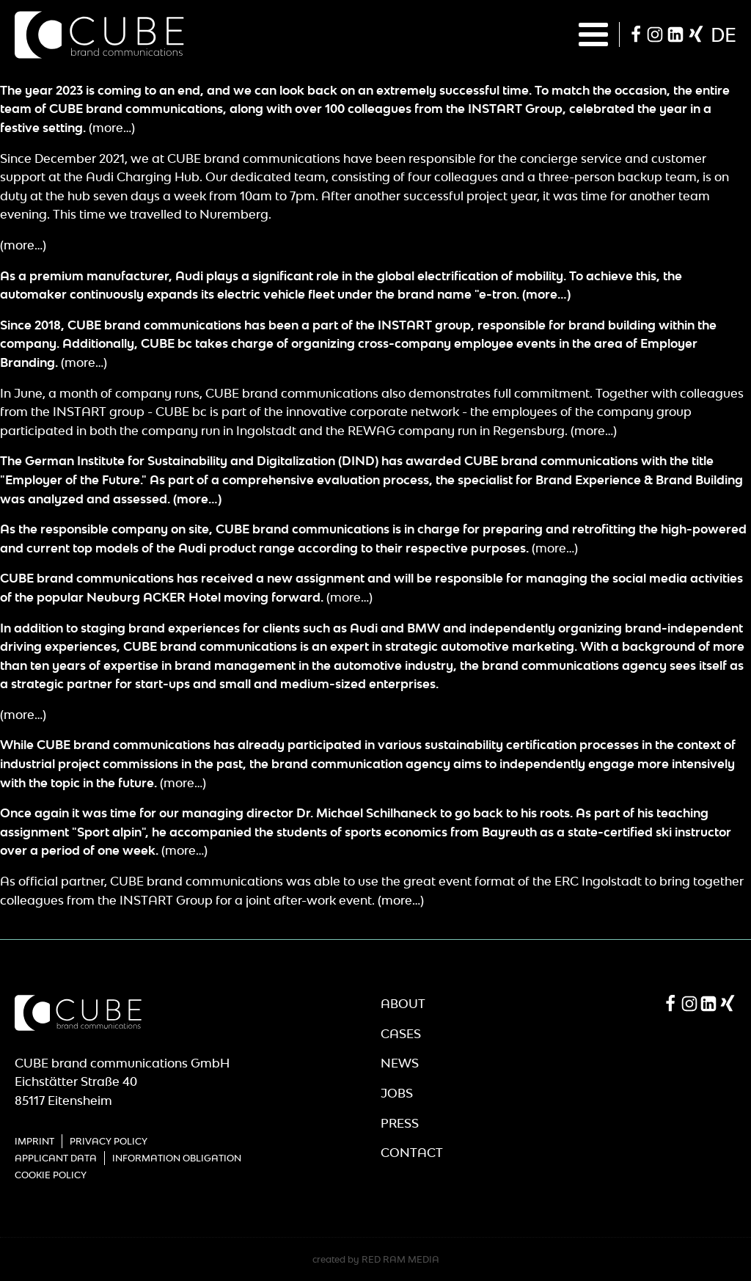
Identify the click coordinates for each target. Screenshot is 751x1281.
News (400, 1063)
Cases (401, 1033)
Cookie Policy (51, 1174)
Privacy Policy (108, 1141)
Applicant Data (56, 1158)
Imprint (34, 1141)
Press (400, 1123)
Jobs (397, 1093)
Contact (412, 1152)
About (403, 1003)
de (723, 34)
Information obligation (176, 1158)
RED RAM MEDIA (400, 1259)
